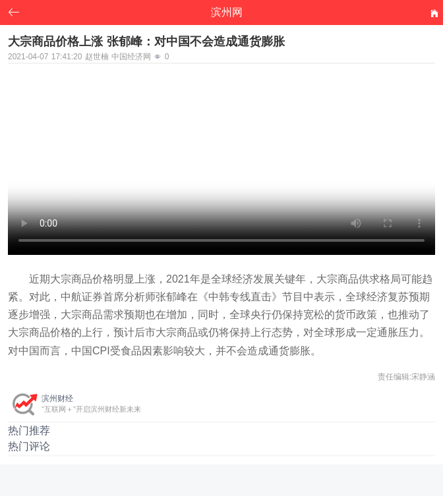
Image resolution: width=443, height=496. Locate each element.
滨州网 (227, 12)
